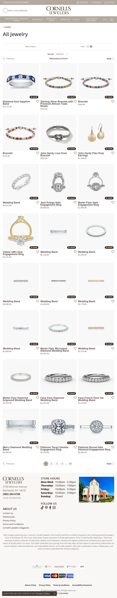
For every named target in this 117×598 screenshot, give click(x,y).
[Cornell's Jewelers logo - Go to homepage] (58, 10)
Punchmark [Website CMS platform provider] (63, 593)
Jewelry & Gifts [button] (51, 20)
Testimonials (9, 516)
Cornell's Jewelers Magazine (16, 527)
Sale (105, 20)
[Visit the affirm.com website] (82, 566)
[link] (16, 2)
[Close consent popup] (54, 593)
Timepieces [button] (65, 20)
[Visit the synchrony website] (71, 566)
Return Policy (30, 585)
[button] (82, 2)
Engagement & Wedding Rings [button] (16, 20)
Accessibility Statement (82, 585)
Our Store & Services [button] (91, 20)
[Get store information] (12, 498)
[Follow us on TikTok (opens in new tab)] (42, 507)
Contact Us (8, 513)
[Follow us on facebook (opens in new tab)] (50, 507)
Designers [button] (37, 20)
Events (76, 20)
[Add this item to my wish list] (37, 101)
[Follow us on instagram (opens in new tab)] (54, 507)
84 (70, 463)
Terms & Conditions (61, 585)
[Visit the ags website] (37, 566)
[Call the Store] (11, 494)
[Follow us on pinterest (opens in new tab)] (46, 507)
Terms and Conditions (13, 524)
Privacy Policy (9, 520)
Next (109, 58)
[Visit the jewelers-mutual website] (59, 566)
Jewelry (8, 27)
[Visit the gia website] (48, 566)
